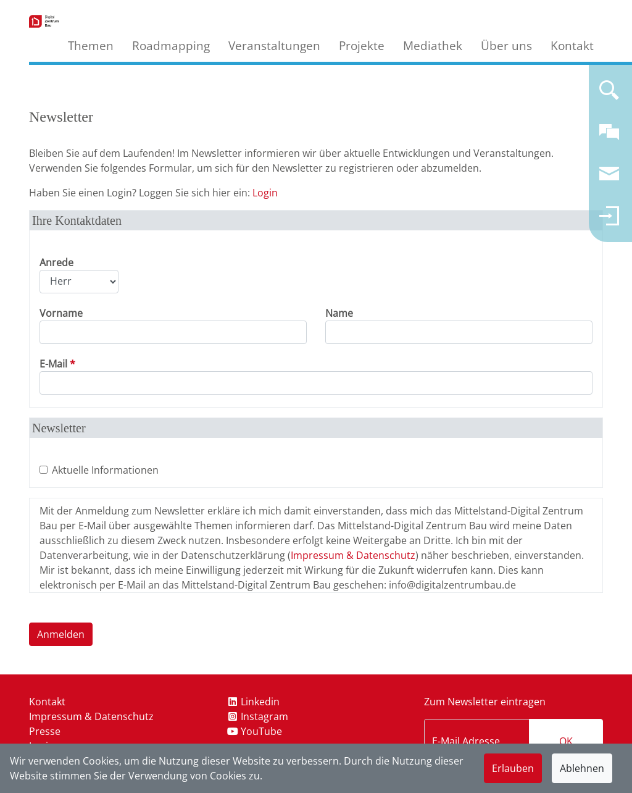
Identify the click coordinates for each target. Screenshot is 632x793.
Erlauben (513, 768)
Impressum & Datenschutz (353, 555)
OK (566, 741)
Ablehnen (582, 768)
